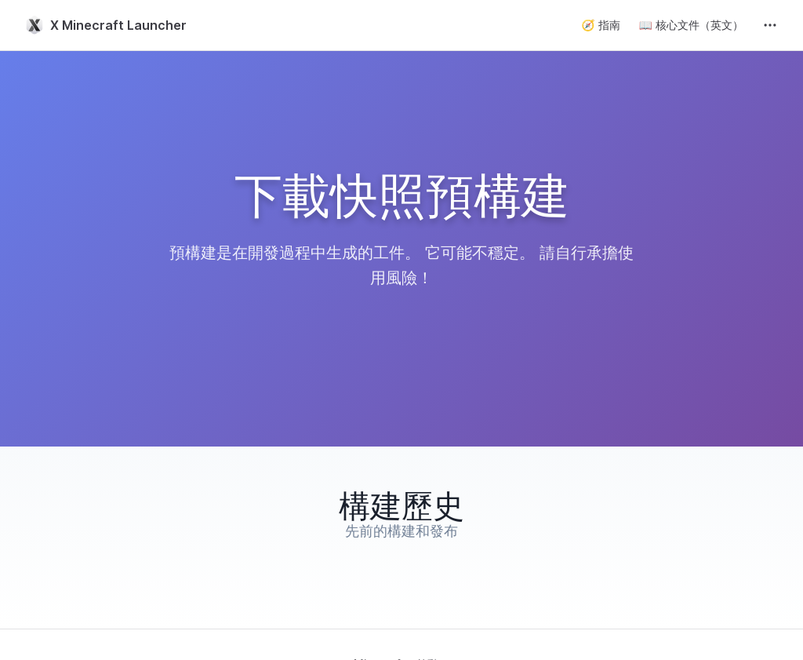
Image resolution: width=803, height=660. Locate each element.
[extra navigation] (770, 25)
